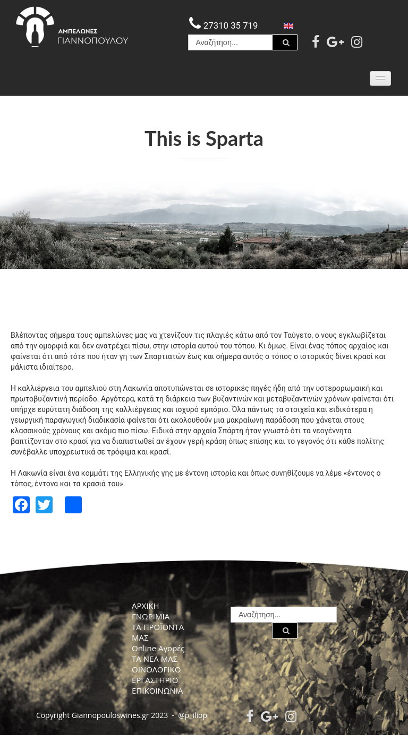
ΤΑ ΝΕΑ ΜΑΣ (154, 658)
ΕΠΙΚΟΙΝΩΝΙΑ (157, 690)
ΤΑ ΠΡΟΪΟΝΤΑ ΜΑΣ (158, 632)
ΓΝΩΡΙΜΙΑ (150, 616)
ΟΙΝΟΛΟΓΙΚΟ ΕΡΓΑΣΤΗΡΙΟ (156, 674)
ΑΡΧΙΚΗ (145, 605)
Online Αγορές (158, 648)
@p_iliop (192, 715)
